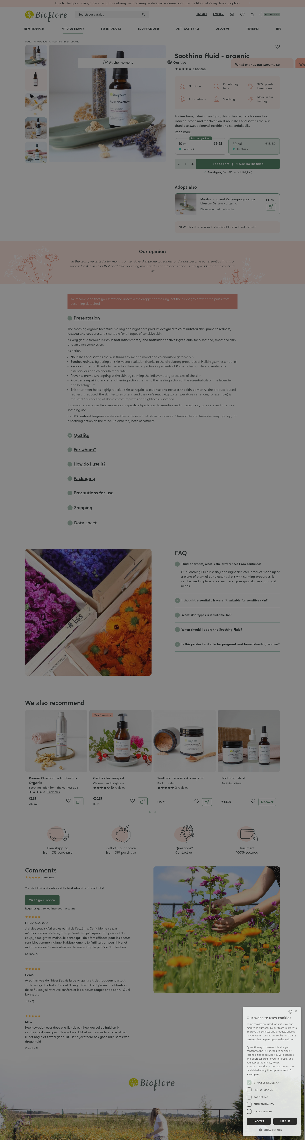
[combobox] (290, 1012)
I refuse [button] (285, 1121)
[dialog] (272, 1071)
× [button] (295, 1011)
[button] (272, 1130)
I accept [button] (258, 1121)
